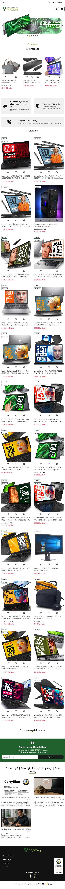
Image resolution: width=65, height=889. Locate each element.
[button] (60, 2)
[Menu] (62, 859)
